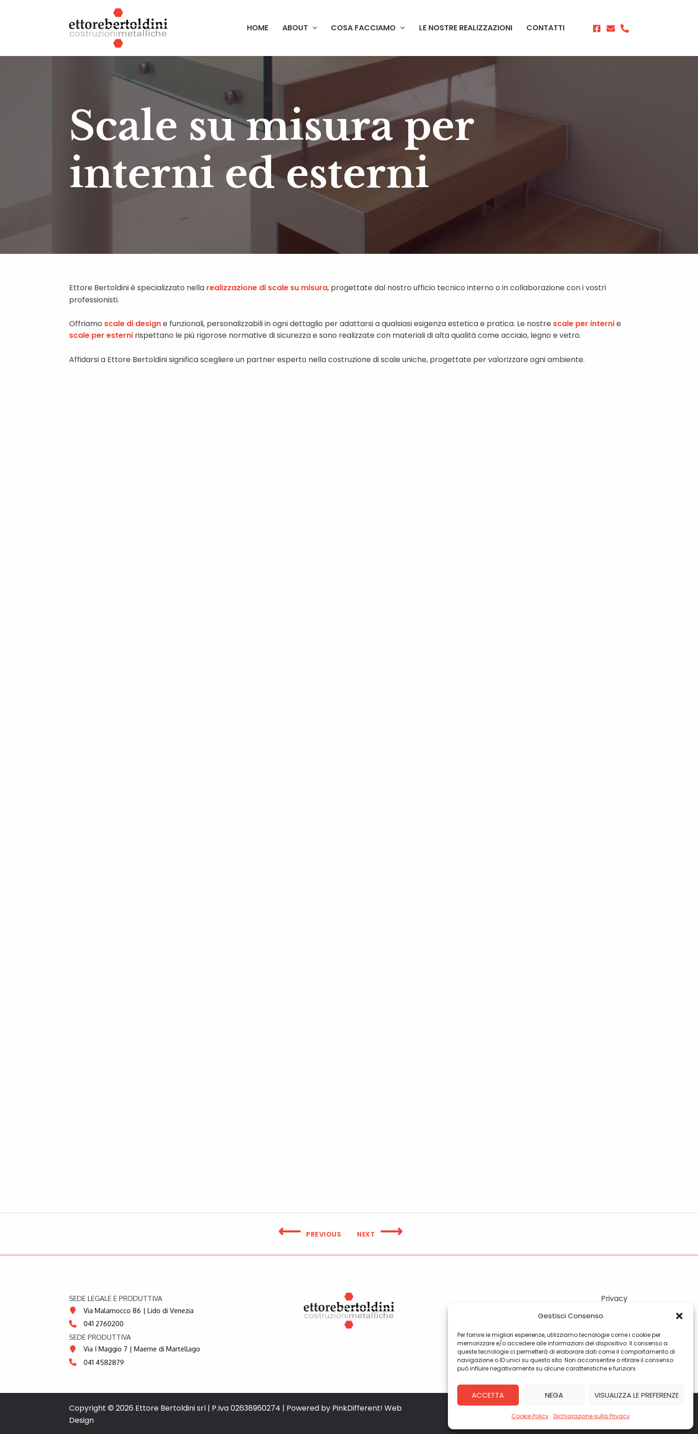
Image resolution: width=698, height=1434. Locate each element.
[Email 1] (611, 28)
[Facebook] (597, 28)
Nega (554, 1395)
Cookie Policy (530, 1416)
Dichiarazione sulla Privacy (591, 1416)
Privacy (615, 1298)
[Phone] (625, 28)
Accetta (488, 1395)
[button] (679, 1316)
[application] (329, 27)
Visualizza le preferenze (636, 1395)
